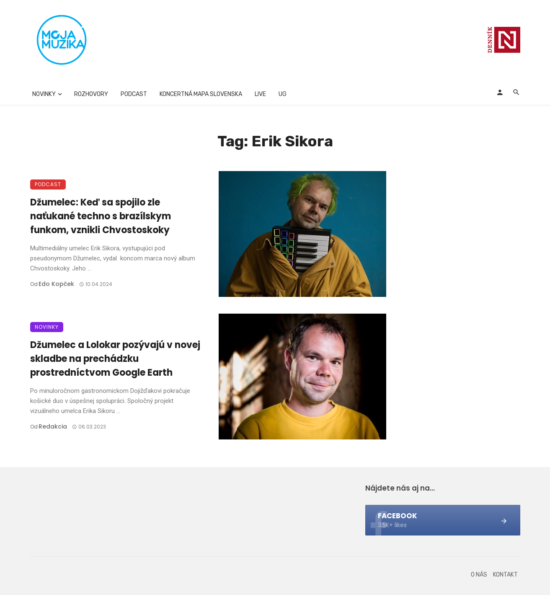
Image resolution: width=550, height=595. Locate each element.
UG (283, 94)
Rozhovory (91, 94)
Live (260, 94)
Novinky (44, 94)
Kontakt (505, 574)
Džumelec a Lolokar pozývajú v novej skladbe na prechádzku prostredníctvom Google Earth (115, 358)
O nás (479, 574)
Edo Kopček (56, 284)
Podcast (134, 94)
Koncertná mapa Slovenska (201, 94)
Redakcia (53, 426)
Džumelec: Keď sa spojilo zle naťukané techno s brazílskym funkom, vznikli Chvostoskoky (100, 216)
